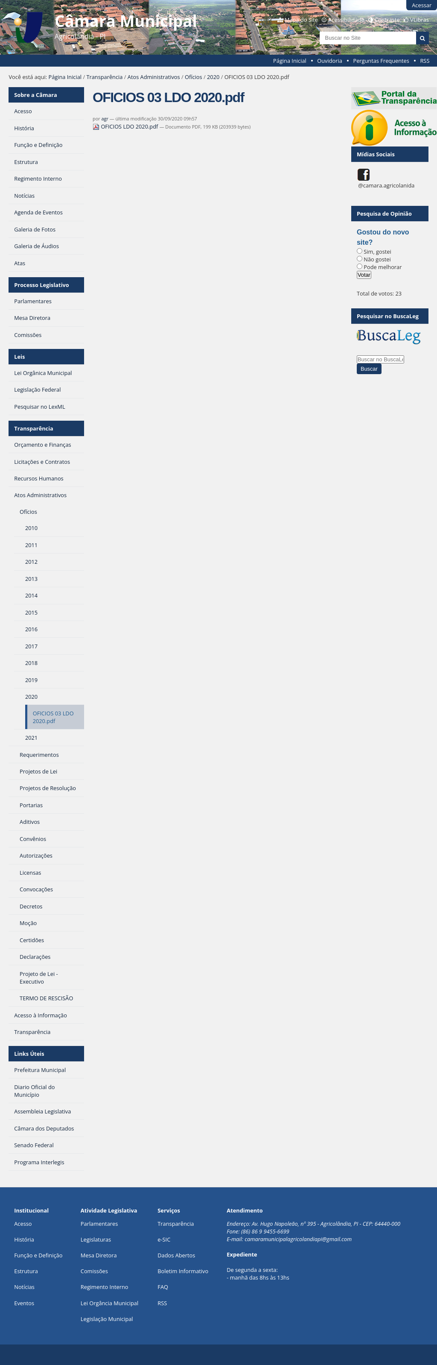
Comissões (94, 1271)
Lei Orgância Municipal (109, 1303)
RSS (424, 60)
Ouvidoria (329, 60)
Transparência (104, 77)
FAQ (162, 1287)
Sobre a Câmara (35, 95)
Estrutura (26, 1271)
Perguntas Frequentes (381, 60)
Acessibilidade (346, 19)
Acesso (23, 1223)
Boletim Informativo (182, 1271)
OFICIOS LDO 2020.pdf (126, 126)
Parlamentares (99, 1223)
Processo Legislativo (41, 285)
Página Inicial (289, 60)
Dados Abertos (176, 1255)
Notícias (24, 1287)
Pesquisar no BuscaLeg (388, 316)
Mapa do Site (301, 19)
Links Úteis (29, 1053)
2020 (213, 77)
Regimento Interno (104, 1287)
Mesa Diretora (99, 1255)
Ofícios (193, 77)
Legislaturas (96, 1239)
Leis (19, 356)
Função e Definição (38, 1255)
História (24, 1239)
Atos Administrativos (154, 77)
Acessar (421, 5)
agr (105, 118)
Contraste (387, 19)
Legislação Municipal (107, 1319)
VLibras (419, 19)
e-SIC (163, 1239)
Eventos (24, 1303)
